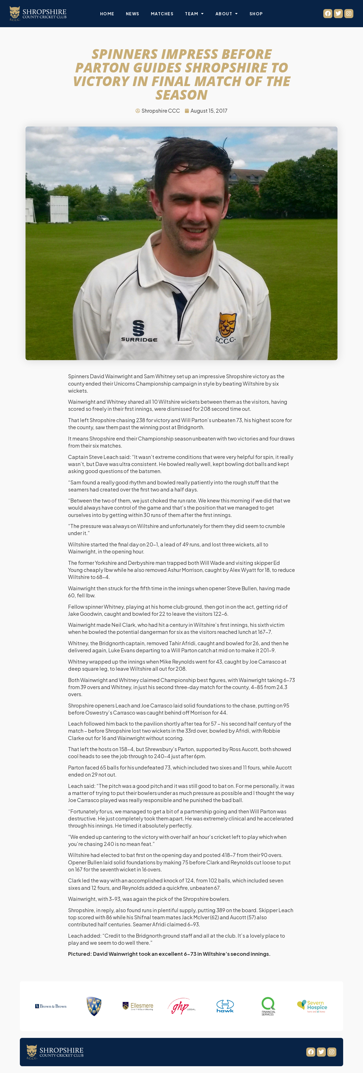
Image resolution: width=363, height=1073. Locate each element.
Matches (162, 13)
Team (194, 13)
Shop (256, 13)
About (227, 13)
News (133, 13)
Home (107, 13)
